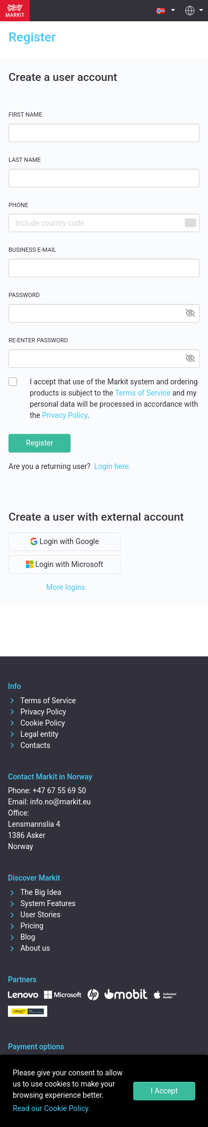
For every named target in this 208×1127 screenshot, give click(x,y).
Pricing (26, 926)
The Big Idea (34, 892)
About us (29, 948)
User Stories (34, 914)
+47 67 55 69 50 (59, 790)
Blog (21, 937)
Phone (18, 205)
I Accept (164, 1091)
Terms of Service (143, 393)
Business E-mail (32, 249)
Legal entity (33, 734)
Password (24, 295)
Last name (24, 160)
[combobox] (190, 223)
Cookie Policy (36, 723)
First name (25, 114)
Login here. (112, 466)
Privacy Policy (64, 415)
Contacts (29, 745)
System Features (42, 903)
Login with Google (64, 541)
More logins (65, 587)
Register (39, 443)
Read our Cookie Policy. (51, 1108)
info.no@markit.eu (60, 801)
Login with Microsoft (64, 564)
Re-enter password (38, 340)
